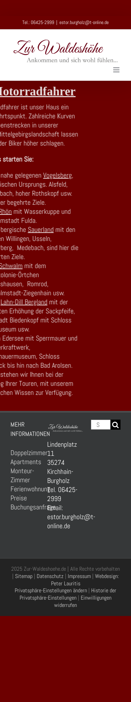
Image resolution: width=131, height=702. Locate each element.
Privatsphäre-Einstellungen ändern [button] (51, 590)
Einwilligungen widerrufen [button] (82, 601)
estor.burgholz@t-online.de (84, 22)
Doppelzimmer (25, 452)
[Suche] (115, 425)
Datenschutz (50, 576)
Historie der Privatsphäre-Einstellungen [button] (68, 594)
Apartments (25, 461)
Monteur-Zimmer (22, 475)
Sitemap (23, 576)
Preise (18, 497)
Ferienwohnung (25, 488)
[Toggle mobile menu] (117, 69)
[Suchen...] (100, 425)
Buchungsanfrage (25, 507)
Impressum (79, 576)
